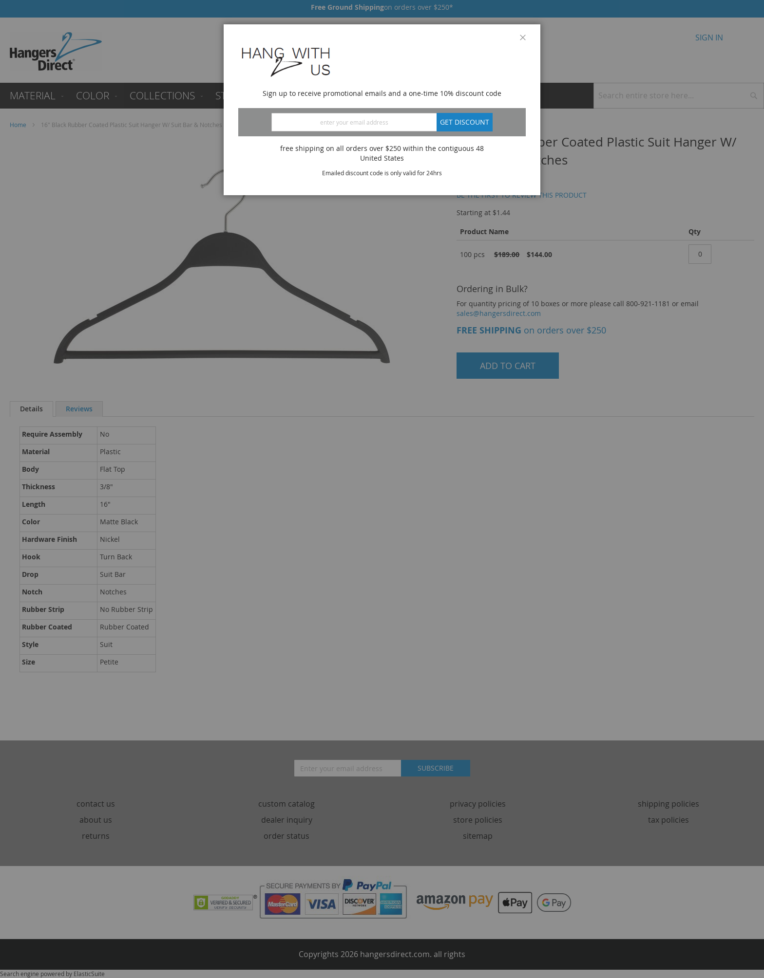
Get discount (464, 122)
